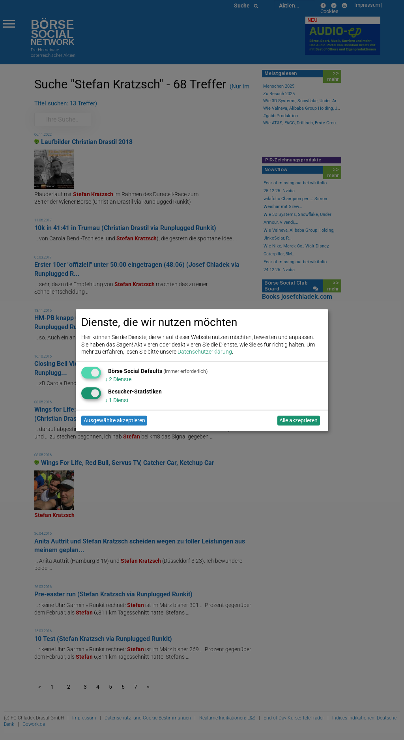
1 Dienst (117, 400)
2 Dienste (118, 380)
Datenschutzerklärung (205, 351)
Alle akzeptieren (298, 421)
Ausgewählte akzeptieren (114, 421)
